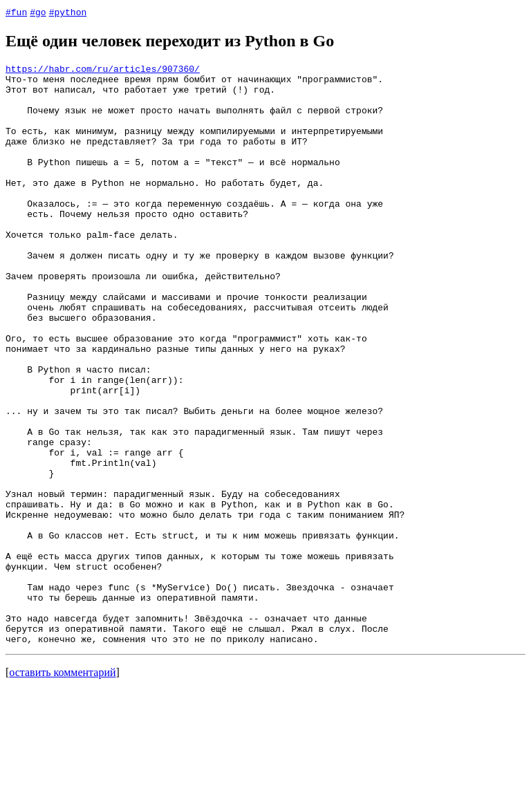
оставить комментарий (62, 788)
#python (68, 12)
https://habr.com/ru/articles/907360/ (103, 70)
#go (38, 12)
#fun (16, 12)
